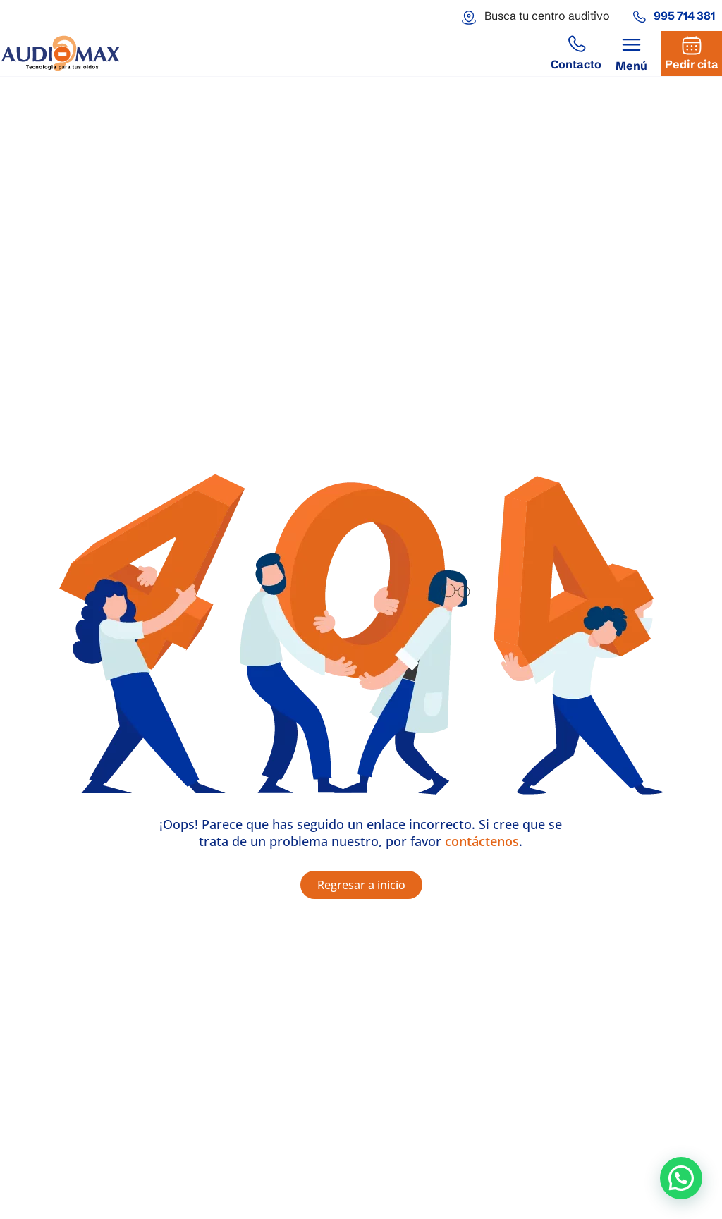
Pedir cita (691, 64)
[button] (631, 54)
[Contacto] (576, 45)
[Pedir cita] (691, 45)
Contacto (576, 64)
